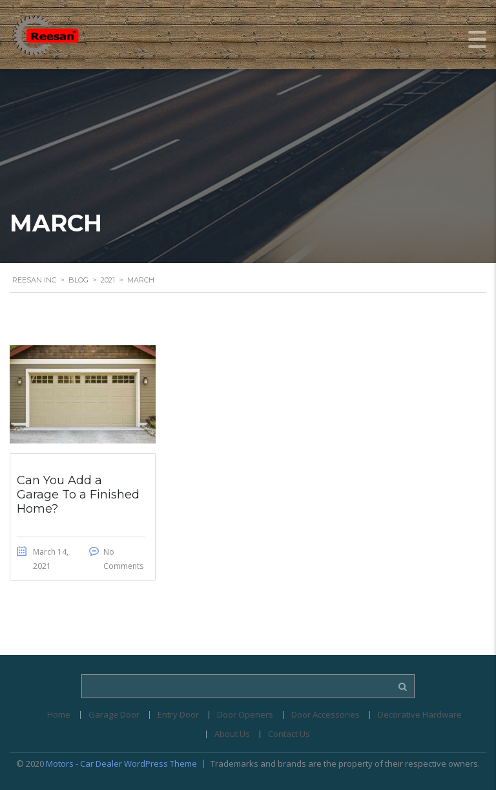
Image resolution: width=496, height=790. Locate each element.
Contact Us (289, 734)
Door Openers (245, 714)
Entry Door (178, 714)
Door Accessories (325, 714)
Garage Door (114, 714)
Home (58, 714)
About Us (232, 734)
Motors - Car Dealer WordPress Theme (121, 763)
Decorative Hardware (420, 714)
